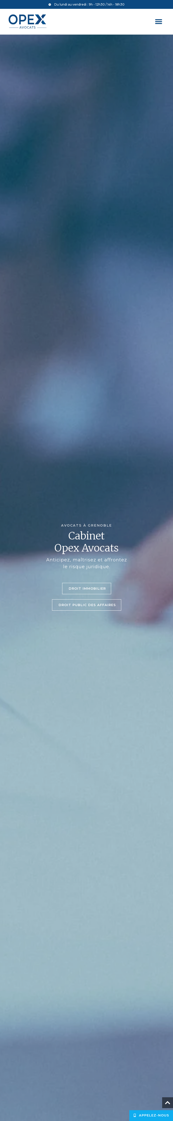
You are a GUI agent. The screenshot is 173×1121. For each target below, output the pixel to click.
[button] (158, 21)
